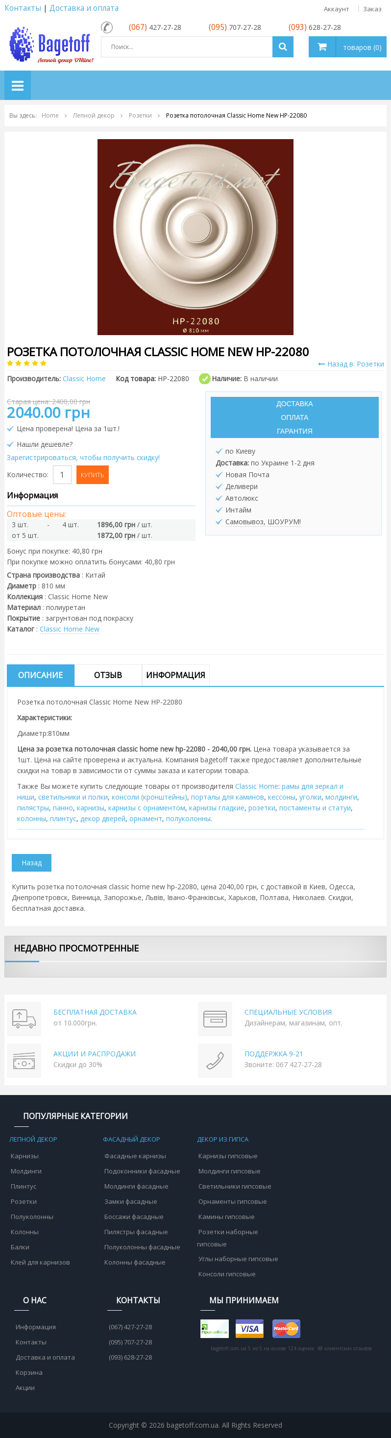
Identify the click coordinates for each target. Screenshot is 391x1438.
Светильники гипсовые (234, 1186)
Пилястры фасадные (136, 1231)
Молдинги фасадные (136, 1186)
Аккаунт (336, 8)
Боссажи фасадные (134, 1216)
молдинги (341, 797)
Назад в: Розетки (351, 363)
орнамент (145, 818)
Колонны (25, 1231)
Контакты (22, 8)
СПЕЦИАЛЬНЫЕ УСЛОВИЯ (288, 1012)
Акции (25, 1387)
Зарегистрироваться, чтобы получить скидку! (83, 457)
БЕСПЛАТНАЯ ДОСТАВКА (95, 1012)
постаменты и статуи (315, 807)
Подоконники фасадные (142, 1171)
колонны (31, 818)
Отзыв (108, 675)
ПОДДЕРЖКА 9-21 (273, 1053)
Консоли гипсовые (227, 1273)
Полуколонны (32, 1216)
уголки (310, 797)
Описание (40, 675)
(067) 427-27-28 (130, 1326)
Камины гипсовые (226, 1216)
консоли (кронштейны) (149, 797)
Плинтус (23, 1186)
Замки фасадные (130, 1201)
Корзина (29, 1372)
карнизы (90, 807)
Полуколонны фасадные (142, 1247)
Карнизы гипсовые (228, 1155)
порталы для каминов (227, 797)
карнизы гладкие (216, 807)
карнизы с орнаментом (146, 807)
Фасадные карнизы (135, 1155)
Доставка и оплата (84, 8)
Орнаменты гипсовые (232, 1201)
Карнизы (25, 1155)
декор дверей (102, 818)
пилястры (33, 807)
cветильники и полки (73, 797)
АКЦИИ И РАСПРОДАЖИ (94, 1053)
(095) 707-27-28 (130, 1342)
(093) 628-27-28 (130, 1357)
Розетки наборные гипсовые (227, 1237)
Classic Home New (69, 629)
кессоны (281, 797)
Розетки (24, 1201)
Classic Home (256, 786)
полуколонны (188, 818)
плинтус (63, 818)
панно (63, 807)
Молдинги (26, 1171)
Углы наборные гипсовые (238, 1258)
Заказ (372, 8)
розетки (261, 807)
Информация (175, 675)
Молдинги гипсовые (229, 1171)
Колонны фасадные (135, 1262)
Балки (20, 1247)
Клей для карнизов (40, 1262)
